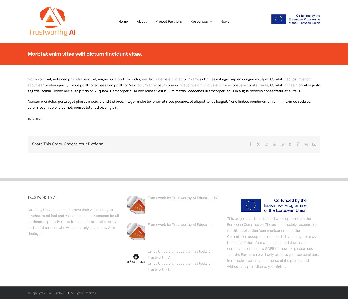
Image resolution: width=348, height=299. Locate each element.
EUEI (66, 293)
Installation (35, 118)
